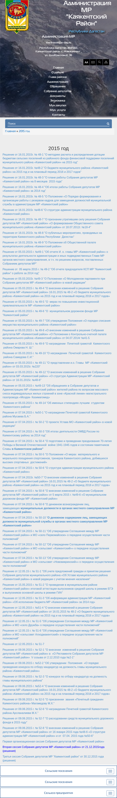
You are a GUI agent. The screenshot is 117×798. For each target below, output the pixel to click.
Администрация (57, 82)
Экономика (57, 101)
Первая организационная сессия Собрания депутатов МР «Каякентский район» (53, 741)
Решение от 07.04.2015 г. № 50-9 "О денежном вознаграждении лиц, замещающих (58, 508)
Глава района (58, 77)
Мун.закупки (57, 105)
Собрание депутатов (57, 91)
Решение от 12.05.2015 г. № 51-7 (23, 644)
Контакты (58, 115)
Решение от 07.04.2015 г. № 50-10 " (55, 521)
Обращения (58, 86)
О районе (57, 72)
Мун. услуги (58, 110)
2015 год (24, 131)
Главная (58, 68)
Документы (57, 96)
